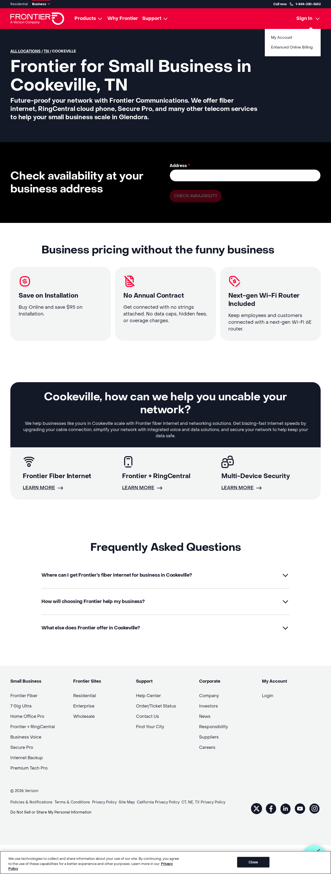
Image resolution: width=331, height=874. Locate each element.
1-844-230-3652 (305, 4)
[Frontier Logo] (37, 18)
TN (46, 51)
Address (180, 165)
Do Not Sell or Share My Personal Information (50, 812)
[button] (165, 575)
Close (253, 862)
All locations (25, 51)
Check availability (195, 196)
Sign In (304, 18)
